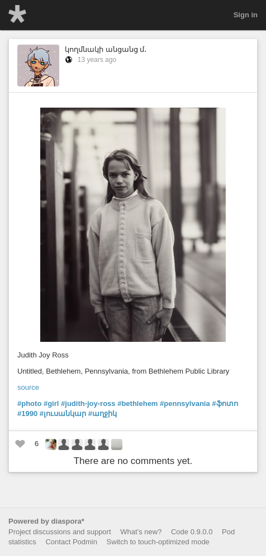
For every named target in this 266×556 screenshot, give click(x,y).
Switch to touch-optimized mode (158, 542)
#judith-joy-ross (88, 403)
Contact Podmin (71, 542)
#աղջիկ (102, 413)
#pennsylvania (185, 403)
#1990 (27, 413)
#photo (29, 403)
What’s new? (141, 532)
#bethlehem (137, 403)
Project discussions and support (59, 532)
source (28, 387)
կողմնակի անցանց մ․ (105, 49)
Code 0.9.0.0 (191, 532)
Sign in (246, 15)
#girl (51, 403)
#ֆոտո (225, 403)
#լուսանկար (63, 413)
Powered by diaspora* (46, 521)
